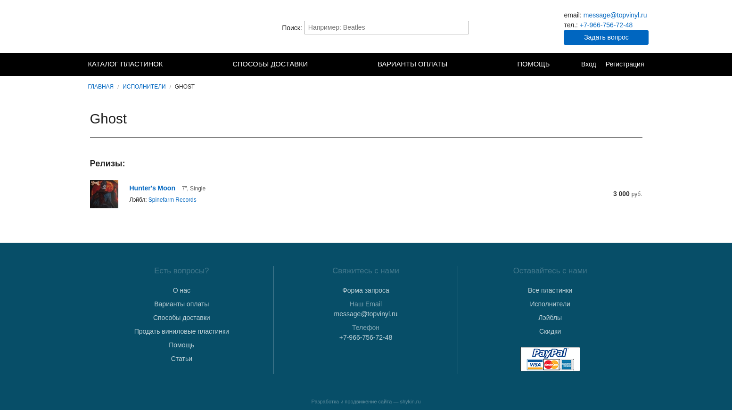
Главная (101, 86)
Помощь (533, 64)
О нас (181, 290)
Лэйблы (550, 317)
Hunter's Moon (152, 188)
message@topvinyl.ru (615, 15)
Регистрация (625, 64)
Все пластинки (550, 290)
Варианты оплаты (412, 64)
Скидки (550, 331)
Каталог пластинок (125, 64)
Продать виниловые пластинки (181, 331)
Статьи (181, 358)
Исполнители (144, 86)
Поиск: (292, 27)
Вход (588, 64)
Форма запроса (365, 290)
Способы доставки (270, 64)
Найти (461, 27)
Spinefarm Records (172, 200)
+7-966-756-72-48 (606, 25)
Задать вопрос (606, 37)
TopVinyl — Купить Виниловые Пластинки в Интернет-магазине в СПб (135, 27)
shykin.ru (410, 401)
